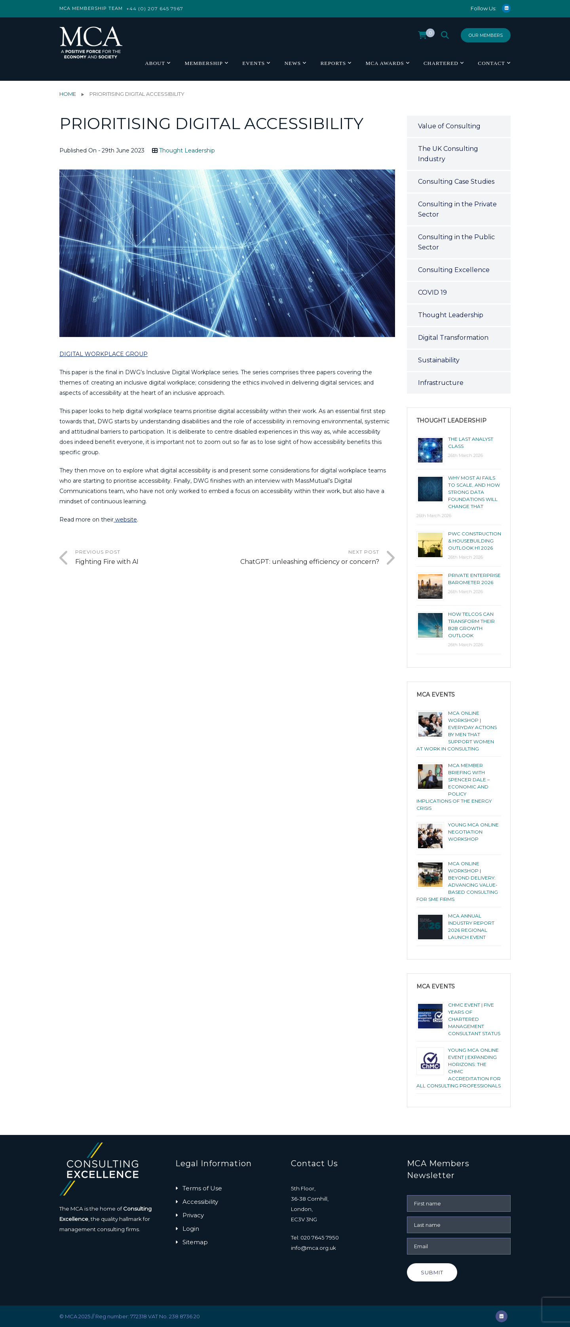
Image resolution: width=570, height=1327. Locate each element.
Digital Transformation (453, 337)
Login (190, 1228)
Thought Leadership (187, 150)
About (155, 63)
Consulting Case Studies (456, 181)
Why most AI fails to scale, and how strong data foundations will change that (474, 492)
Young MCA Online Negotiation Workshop (473, 832)
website (125, 519)
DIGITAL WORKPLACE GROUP (103, 354)
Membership (203, 63)
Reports (333, 63)
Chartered (441, 63)
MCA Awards (384, 63)
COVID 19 (432, 292)
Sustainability (439, 360)
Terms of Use (202, 1188)
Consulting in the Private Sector (457, 209)
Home (67, 94)
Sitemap (195, 1242)
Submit (432, 1272)
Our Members (486, 35)
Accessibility (200, 1201)
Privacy (193, 1215)
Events (253, 63)
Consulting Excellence (454, 270)
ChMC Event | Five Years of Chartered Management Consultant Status (474, 1019)
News (292, 63)
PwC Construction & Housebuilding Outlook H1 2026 (474, 541)
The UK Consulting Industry (448, 154)
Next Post (303, 558)
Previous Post (151, 558)
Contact (491, 63)
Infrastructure (441, 382)
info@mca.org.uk (313, 1248)
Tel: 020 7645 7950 (315, 1237)
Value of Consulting (449, 126)
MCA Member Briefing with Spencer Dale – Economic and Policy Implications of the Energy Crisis (454, 786)
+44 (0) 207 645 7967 (154, 8)
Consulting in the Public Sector (456, 242)
